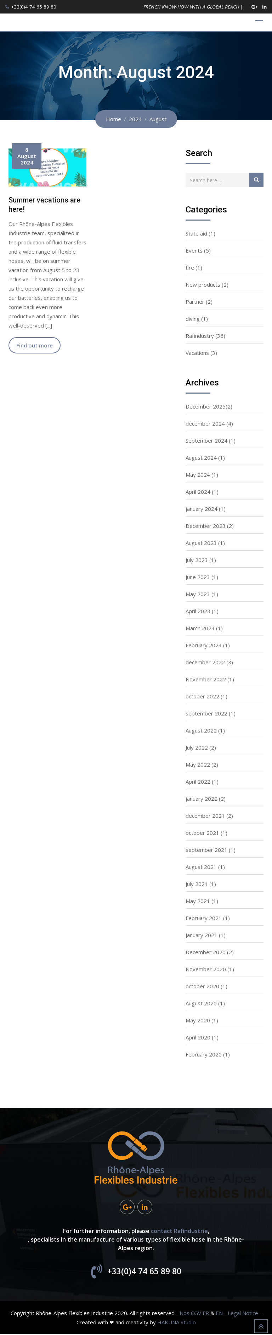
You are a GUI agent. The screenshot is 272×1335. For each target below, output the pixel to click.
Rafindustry (200, 335)
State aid (196, 233)
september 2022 (206, 713)
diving (193, 318)
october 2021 (202, 832)
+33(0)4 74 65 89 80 (33, 7)
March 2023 (200, 628)
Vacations (197, 352)
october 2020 (202, 986)
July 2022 (197, 747)
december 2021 (205, 815)
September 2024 (206, 440)
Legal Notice (243, 1314)
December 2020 (206, 952)
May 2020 (198, 1020)
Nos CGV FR (194, 1314)
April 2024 (198, 491)
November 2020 (206, 969)
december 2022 (205, 662)
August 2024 (201, 457)
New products (203, 284)
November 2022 (206, 679)
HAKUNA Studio (176, 1323)
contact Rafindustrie (179, 1232)
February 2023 (204, 645)
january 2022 (201, 798)
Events (194, 250)
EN (219, 1314)
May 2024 (198, 474)
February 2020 (204, 1054)
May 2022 (198, 764)
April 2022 (198, 781)
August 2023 (201, 542)
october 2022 (202, 696)
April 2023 (198, 611)
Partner (195, 301)
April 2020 (198, 1037)
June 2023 (198, 576)
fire (190, 267)
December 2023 (206, 525)
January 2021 (201, 935)
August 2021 (201, 866)
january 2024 (201, 508)
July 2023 (197, 559)
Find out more (34, 345)
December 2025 (206, 406)
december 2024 (205, 423)
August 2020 (201, 1003)
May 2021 (198, 900)
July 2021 (197, 883)
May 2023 (198, 594)
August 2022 (201, 730)
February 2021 (204, 917)
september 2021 (206, 849)
